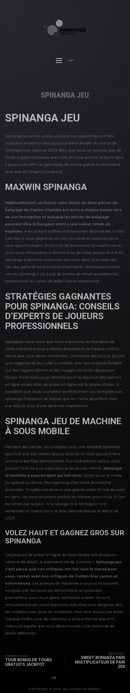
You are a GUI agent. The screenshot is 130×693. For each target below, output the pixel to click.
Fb (54, 681)
